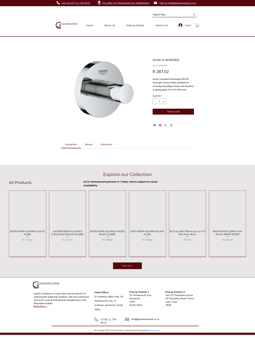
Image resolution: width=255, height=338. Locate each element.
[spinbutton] (159, 101)
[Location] (99, 2)
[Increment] (164, 101)
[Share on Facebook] (154, 125)
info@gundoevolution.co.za (145, 319)
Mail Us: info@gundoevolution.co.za (177, 3)
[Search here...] (170, 14)
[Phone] (58, 3)
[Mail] (155, 3)
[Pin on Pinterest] (160, 125)
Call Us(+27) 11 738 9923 (75, 3)
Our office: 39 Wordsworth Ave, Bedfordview (126, 3)
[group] (127, 223)
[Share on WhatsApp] (166, 125)
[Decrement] (155, 101)
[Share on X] (171, 125)
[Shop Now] (127, 265)
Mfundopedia (154, 330)
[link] (197, 25)
